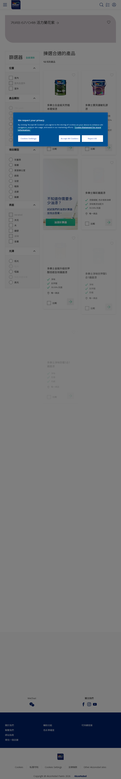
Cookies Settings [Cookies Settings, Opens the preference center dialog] (29, 138)
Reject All (92, 138)
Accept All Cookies (69, 138)
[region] (60, 129)
